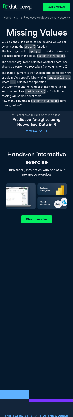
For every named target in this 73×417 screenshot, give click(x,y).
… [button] (17, 17)
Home (7, 17)
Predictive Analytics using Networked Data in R (47, 17)
